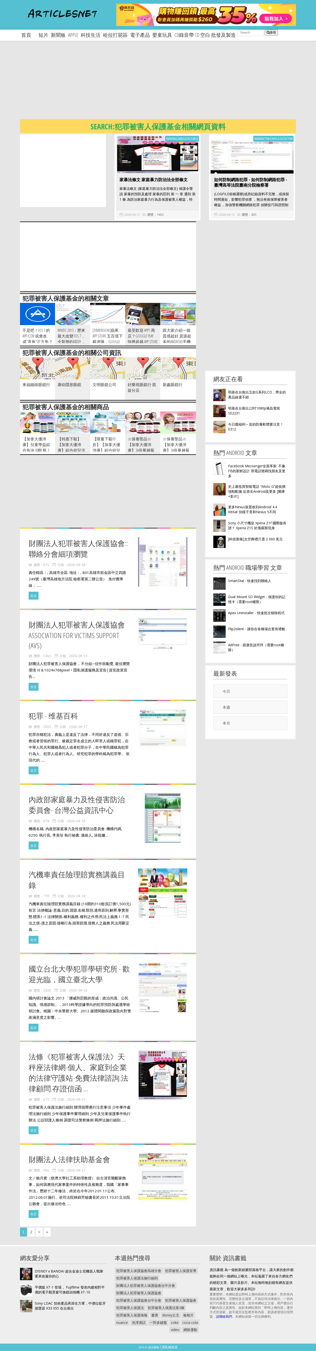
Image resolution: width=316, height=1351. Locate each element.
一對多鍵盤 (158, 1322)
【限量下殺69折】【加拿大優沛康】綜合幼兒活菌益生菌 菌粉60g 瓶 (107, 450)
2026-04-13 (227, 214)
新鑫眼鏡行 (172, 384)
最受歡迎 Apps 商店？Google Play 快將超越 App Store (143, 336)
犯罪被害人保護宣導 (180, 1270)
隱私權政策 (170, 1347)
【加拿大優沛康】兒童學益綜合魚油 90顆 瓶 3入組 (36, 447)
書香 (154, 1315)
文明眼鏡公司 (104, 384)
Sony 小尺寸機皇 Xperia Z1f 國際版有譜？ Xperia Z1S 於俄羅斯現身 (257, 525)
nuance (122, 1322)
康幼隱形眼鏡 (69, 384)
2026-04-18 (76, 565)
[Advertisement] (168, 83)
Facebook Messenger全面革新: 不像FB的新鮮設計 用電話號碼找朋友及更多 (256, 471)
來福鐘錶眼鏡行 (36, 384)
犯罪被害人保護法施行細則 (137, 1278)
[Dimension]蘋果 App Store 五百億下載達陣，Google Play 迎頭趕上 (108, 339)
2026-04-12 (132, 214)
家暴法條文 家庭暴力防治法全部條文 (153, 179)
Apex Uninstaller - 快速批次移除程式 (256, 612)
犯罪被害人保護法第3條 (166, 1307)
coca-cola (190, 1322)
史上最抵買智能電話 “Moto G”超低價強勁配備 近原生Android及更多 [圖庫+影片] (256, 491)
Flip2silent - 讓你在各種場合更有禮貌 (256, 629)
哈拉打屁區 (115, 35)
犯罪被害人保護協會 (180, 1300)
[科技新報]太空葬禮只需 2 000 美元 (255, 539)
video (175, 1329)
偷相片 (188, 1315)
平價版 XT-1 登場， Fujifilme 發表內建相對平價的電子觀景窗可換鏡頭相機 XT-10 (70, 1289)
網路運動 (190, 1329)
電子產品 (140, 35)
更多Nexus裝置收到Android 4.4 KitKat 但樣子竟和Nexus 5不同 (252, 509)
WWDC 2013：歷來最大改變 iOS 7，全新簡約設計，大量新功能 (71, 339)
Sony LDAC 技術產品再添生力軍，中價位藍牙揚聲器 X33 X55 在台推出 (70, 1306)
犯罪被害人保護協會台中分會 (138, 1300)
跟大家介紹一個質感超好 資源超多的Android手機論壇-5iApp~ (177, 339)
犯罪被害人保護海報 (131, 1315)
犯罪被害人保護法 (130, 1307)
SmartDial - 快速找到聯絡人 (249, 580)
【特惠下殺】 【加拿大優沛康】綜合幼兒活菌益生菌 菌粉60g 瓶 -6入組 (72, 450)
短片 (43, 35)
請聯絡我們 (224, 1316)
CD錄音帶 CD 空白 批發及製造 (205, 35)
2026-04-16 (78, 990)
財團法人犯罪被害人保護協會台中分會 (145, 1285)
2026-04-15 (76, 1099)
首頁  (28, 35)
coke (174, 1322)
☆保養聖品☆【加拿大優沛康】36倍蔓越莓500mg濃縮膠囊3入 (178, 447)
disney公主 (170, 1315)
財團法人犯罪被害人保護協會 (138, 1293)
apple (73, 35)
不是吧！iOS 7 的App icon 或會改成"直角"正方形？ (37, 336)
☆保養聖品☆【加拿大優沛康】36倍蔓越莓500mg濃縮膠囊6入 (141, 450)
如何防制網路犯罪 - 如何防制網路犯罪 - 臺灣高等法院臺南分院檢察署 (250, 182)
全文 (33, 595)
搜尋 (271, 32)
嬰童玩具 (162, 35)
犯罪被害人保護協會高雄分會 (138, 1270)
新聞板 (58, 35)
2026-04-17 (78, 727)
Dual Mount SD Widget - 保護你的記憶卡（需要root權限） (256, 599)
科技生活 (90, 35)
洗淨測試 (139, 1322)
